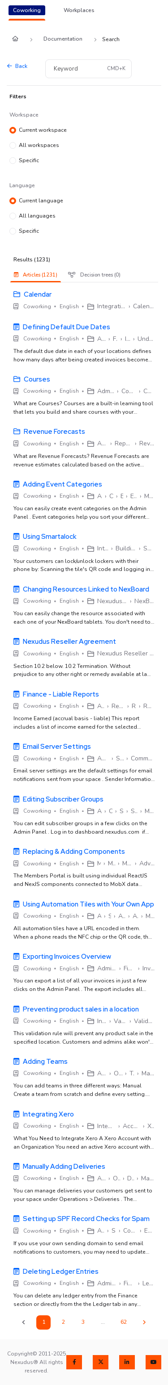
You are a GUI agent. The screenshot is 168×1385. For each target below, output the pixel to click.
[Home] (15, 39)
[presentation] (37, 275)
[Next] (144, 1322)
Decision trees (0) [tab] (94, 275)
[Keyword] (75, 68)
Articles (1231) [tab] (36, 275)
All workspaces (39, 145)
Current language (41, 201)
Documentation (62, 38)
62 (124, 1322)
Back (17, 66)
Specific (29, 160)
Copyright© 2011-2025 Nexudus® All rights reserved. (36, 1362)
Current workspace (43, 130)
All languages (37, 216)
